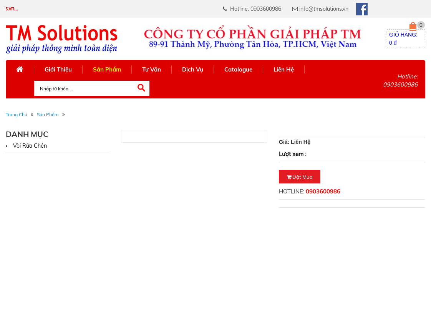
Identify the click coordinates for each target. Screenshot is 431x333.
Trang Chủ (16, 114)
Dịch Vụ (192, 69)
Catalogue (238, 69)
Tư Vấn (151, 69)
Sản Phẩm (107, 69)
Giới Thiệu (58, 69)
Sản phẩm (48, 114)
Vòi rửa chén (30, 145)
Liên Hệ (284, 69)
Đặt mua (300, 177)
